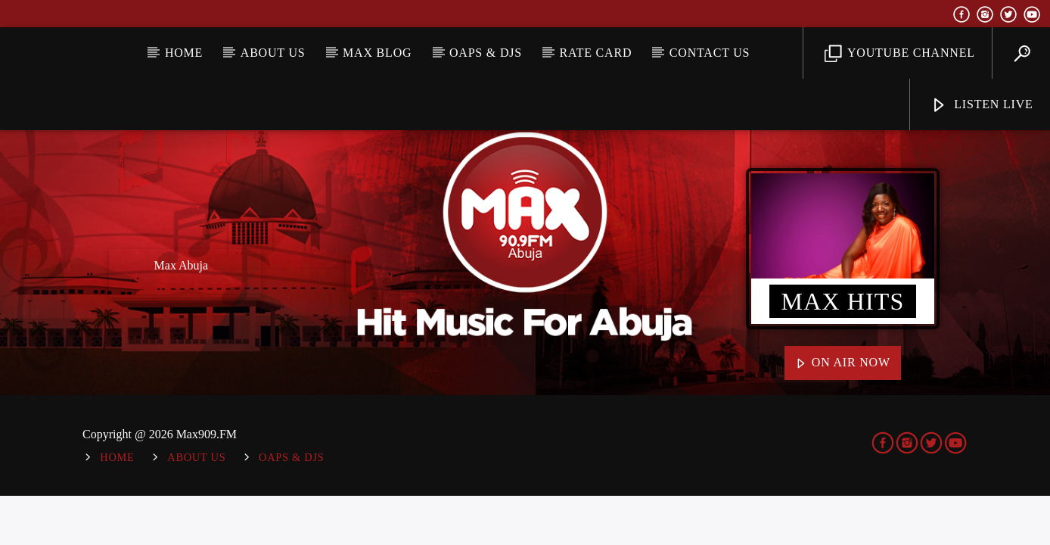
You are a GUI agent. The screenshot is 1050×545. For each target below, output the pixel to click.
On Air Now (842, 363)
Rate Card (596, 52)
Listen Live (981, 105)
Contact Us (709, 52)
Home (184, 52)
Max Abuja (181, 265)
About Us (273, 52)
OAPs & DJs (485, 52)
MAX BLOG (377, 52)
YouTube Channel (900, 54)
